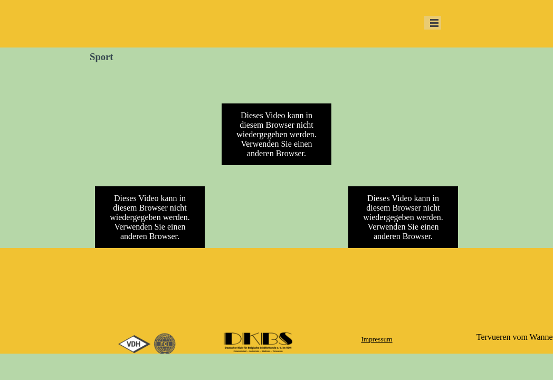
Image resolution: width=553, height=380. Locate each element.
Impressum (376, 339)
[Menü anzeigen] (434, 23)
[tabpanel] (376, 338)
